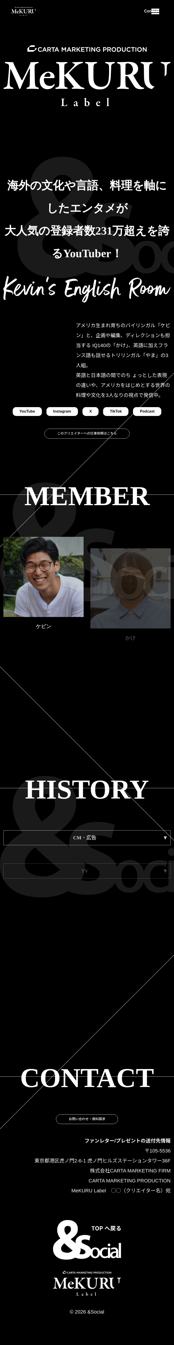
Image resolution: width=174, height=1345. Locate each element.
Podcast (87, 425)
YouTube (38, 412)
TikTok (138, 412)
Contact (134, 11)
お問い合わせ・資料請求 (87, 1154)
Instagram (79, 412)
